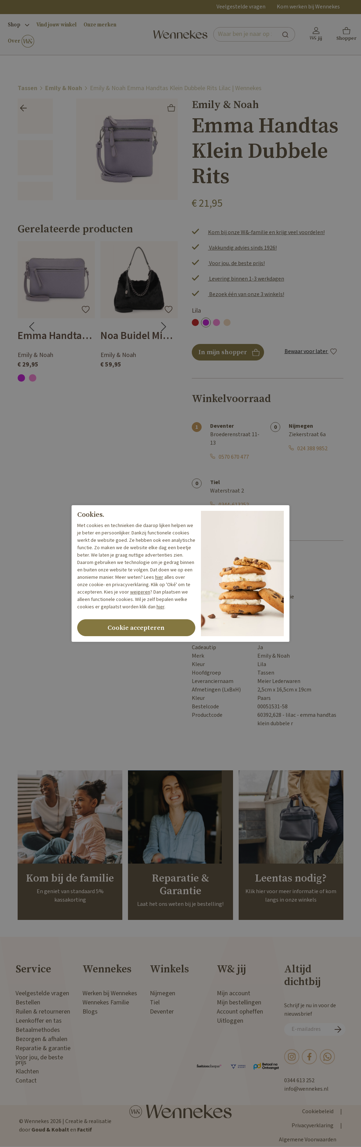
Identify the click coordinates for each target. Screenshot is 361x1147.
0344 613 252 (299, 1080)
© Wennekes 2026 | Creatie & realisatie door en (65, 1126)
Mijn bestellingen (239, 1002)
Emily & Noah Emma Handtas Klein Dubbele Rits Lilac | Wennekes (176, 88)
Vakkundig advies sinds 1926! (242, 248)
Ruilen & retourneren (43, 1012)
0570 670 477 (234, 457)
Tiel (155, 1002)
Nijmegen (162, 993)
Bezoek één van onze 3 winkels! (246, 294)
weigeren (140, 592)
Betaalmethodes (38, 1030)
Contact (26, 1081)
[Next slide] (163, 326)
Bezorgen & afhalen (41, 1039)
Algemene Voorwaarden (307, 1139)
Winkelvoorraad (231, 399)
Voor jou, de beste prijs (39, 1059)
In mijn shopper (228, 354)
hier (159, 577)
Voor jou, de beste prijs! (236, 263)
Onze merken (100, 24)
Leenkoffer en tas (39, 1021)
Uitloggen (230, 1021)
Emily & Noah (63, 88)
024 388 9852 (312, 448)
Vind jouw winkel (56, 24)
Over (21, 41)
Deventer (162, 1012)
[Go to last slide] (31, 326)
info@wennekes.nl (306, 1089)
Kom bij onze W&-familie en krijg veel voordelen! (266, 232)
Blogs (90, 1012)
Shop (18, 24)
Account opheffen (240, 1012)
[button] (346, 34)
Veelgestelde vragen (240, 7)
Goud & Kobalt (50, 1130)
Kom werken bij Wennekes (308, 7)
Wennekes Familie (105, 1002)
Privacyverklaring (313, 1125)
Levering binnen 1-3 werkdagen (246, 279)
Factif (84, 1130)
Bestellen (28, 1002)
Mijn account (233, 993)
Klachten (27, 1071)
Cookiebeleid (318, 1111)
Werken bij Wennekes (109, 993)
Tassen (27, 88)
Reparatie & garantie (43, 1048)
